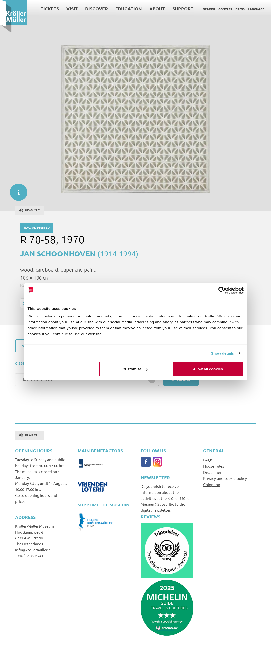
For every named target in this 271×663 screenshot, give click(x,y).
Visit (72, 8)
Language (256, 9)
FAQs (208, 459)
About (157, 8)
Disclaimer (212, 472)
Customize (134, 369)
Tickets (50, 8)
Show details (222, 353)
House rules (213, 465)
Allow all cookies (208, 369)
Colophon (211, 484)
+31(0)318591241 (29, 555)
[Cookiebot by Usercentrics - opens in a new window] (222, 290)
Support (182, 8)
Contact (225, 9)
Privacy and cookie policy (225, 478)
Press (240, 9)
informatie (16, 190)
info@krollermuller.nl (33, 549)
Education (128, 8)
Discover (96, 8)
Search (209, 9)
